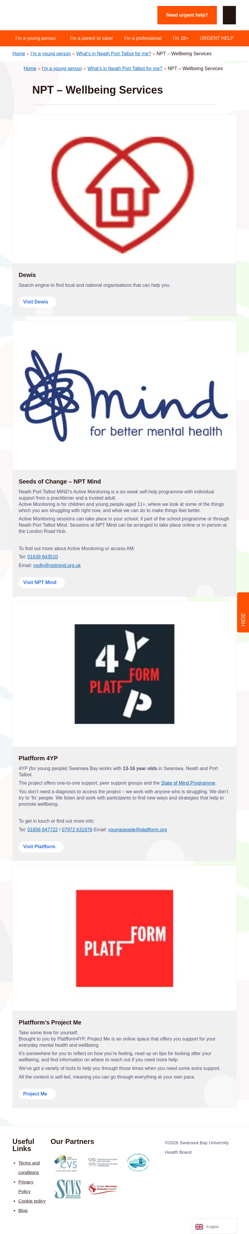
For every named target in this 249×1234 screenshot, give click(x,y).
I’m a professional (143, 38)
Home (18, 53)
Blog (23, 1210)
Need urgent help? (187, 15)
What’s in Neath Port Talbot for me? (113, 53)
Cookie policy (32, 1200)
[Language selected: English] (214, 1226)
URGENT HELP (217, 38)
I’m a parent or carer (91, 38)
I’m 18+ (181, 38)
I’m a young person (35, 38)
